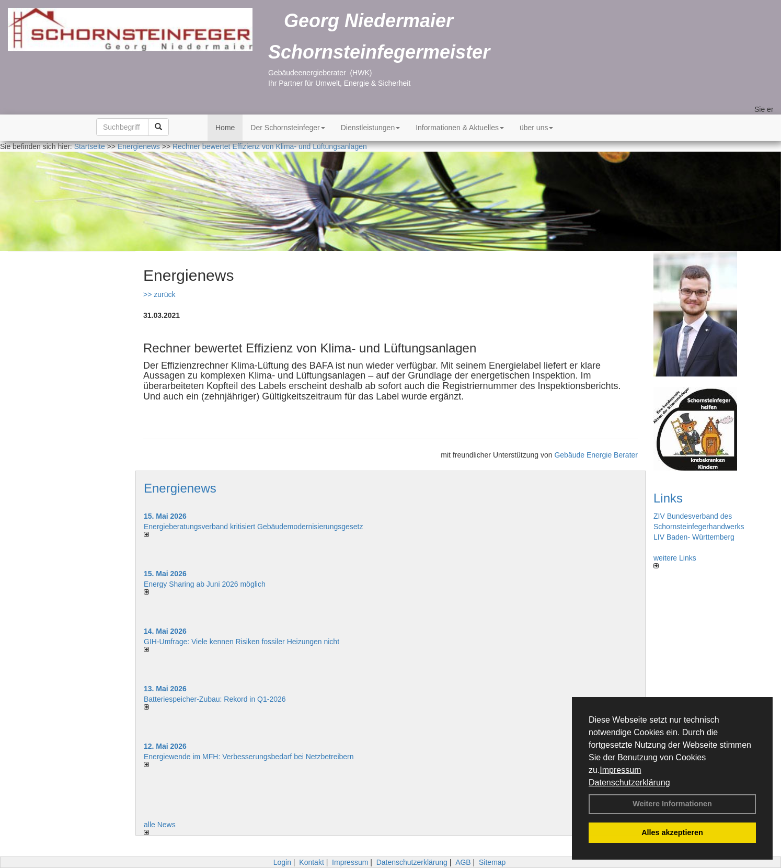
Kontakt (311, 862)
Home (225, 127)
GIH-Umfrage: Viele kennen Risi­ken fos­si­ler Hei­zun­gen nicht (241, 641)
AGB (463, 862)
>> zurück (159, 294)
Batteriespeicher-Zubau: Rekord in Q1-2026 (215, 699)
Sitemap (492, 862)
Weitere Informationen (672, 804)
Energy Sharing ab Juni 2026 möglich (205, 584)
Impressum (620, 770)
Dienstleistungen (370, 127)
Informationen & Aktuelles (460, 127)
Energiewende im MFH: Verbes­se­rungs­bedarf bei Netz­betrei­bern (249, 756)
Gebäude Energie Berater (596, 455)
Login (282, 862)
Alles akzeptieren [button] (672, 832)
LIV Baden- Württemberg (693, 537)
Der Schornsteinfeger (287, 127)
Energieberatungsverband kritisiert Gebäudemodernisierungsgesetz (253, 526)
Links (668, 498)
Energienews (180, 488)
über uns (536, 127)
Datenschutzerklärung (629, 782)
